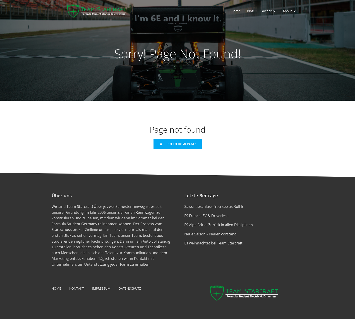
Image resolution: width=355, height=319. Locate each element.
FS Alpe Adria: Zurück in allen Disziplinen (218, 224)
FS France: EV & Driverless (206, 215)
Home (235, 11)
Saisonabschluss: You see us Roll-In (214, 206)
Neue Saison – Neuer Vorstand (210, 234)
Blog (250, 11)
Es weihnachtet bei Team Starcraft (213, 243)
